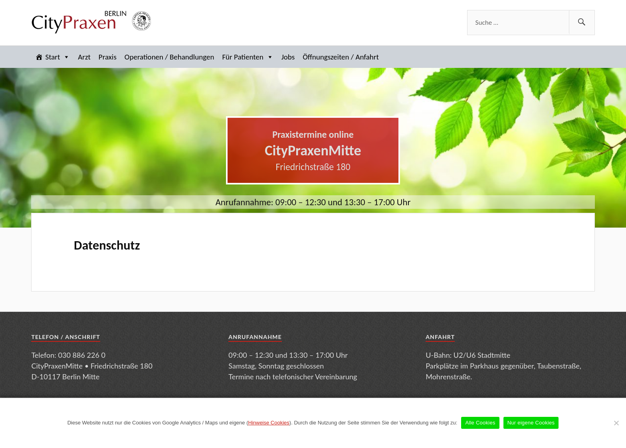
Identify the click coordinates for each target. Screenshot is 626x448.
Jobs (288, 56)
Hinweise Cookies (268, 423)
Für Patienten (247, 56)
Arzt (84, 56)
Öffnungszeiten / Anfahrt (341, 56)
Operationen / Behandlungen (169, 56)
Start (57, 56)
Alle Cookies (480, 423)
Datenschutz (107, 245)
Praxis (108, 56)
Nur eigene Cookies (531, 423)
